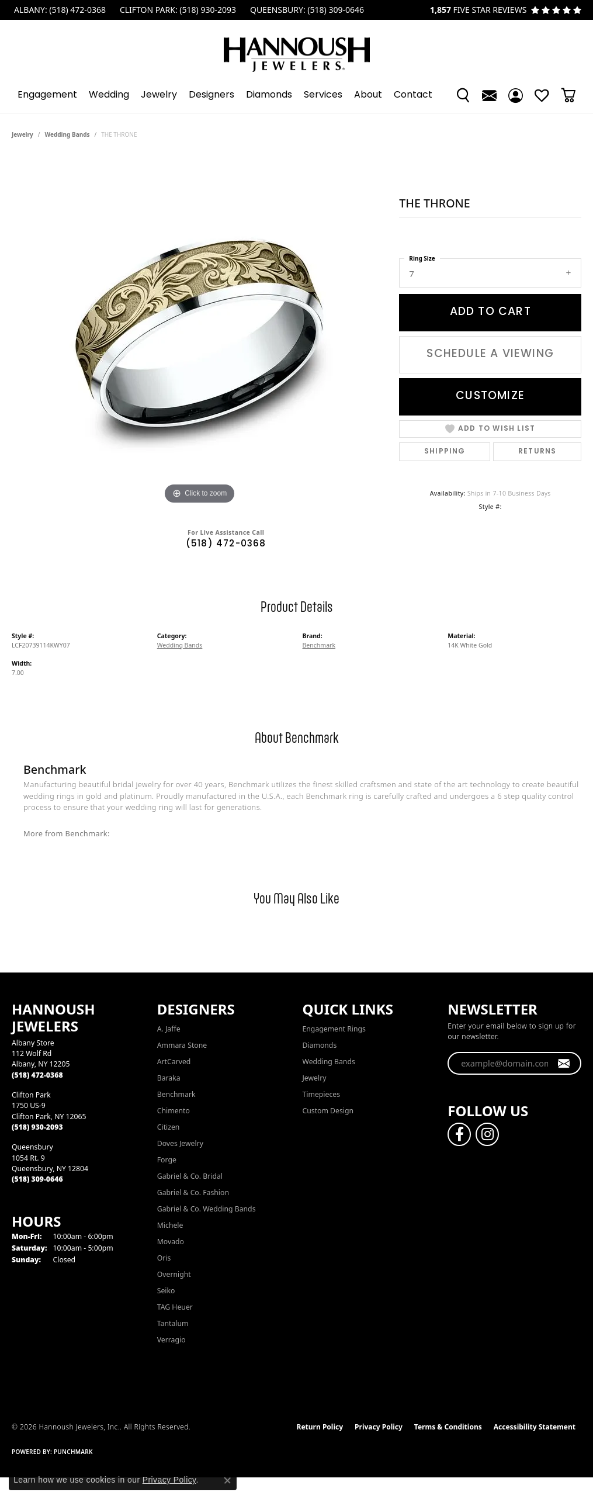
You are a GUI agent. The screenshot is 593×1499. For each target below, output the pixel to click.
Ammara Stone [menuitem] (182, 1045)
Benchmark (319, 645)
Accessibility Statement (534, 1427)
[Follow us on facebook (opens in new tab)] (459, 1134)
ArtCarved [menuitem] (174, 1062)
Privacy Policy (379, 1427)
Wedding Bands (67, 134)
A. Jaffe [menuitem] (169, 1029)
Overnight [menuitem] (174, 1274)
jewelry (22, 134)
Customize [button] (490, 396)
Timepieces (322, 1094)
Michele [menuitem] (170, 1225)
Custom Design (328, 1111)
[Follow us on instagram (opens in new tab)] (487, 1134)
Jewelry (159, 95)
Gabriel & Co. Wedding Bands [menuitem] (206, 1209)
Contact (413, 95)
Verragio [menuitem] (171, 1340)
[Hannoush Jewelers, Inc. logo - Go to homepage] (297, 49)
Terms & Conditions (448, 1427)
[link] (59, 10)
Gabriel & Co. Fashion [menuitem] (193, 1192)
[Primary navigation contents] (296, 95)
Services (323, 95)
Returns (537, 452)
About (368, 95)
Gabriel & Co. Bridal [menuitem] (190, 1176)
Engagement (47, 95)
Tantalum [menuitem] (173, 1323)
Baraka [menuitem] (169, 1078)
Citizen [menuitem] (168, 1127)
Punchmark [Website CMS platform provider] (73, 1452)
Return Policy (320, 1427)
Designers (211, 95)
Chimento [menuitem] (173, 1111)
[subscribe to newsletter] (564, 1063)
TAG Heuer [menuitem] (175, 1307)
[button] (463, 95)
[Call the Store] (37, 1075)
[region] (200, 332)
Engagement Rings (334, 1029)
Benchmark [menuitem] (176, 1094)
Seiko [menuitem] (166, 1291)
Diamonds (269, 95)
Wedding (109, 95)
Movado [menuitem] (170, 1242)
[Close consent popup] (227, 1480)
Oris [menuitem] (164, 1258)
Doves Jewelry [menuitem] (180, 1143)
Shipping (445, 452)
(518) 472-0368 (226, 544)
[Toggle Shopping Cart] (568, 95)
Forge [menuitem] (166, 1160)
